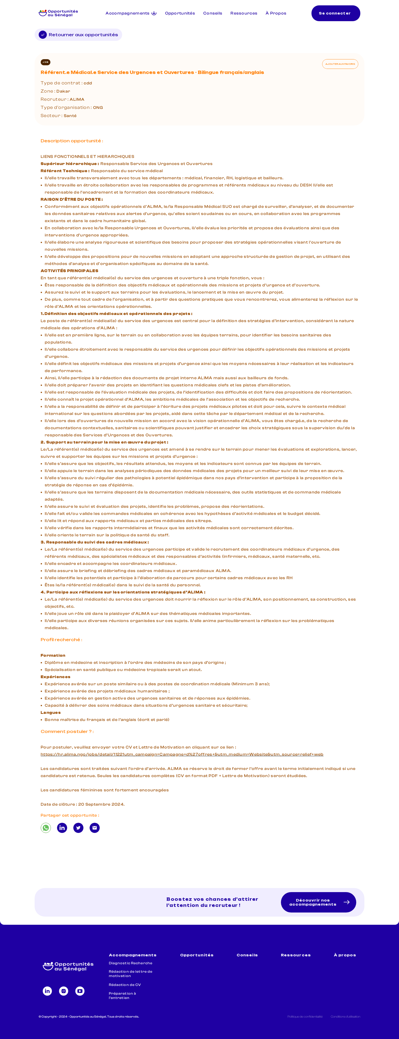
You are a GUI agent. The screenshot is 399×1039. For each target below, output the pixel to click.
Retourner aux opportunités (78, 35)
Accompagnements (133, 955)
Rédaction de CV (125, 985)
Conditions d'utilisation (345, 1016)
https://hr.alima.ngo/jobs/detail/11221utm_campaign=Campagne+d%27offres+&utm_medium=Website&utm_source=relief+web (182, 754)
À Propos (276, 13)
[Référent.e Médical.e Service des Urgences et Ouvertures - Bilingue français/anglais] (46, 828)
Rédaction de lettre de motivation (131, 974)
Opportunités (180, 13)
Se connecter (335, 13)
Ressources (244, 13)
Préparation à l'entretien (122, 996)
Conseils (212, 13)
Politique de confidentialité (305, 1016)
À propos (345, 955)
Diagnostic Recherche (130, 963)
